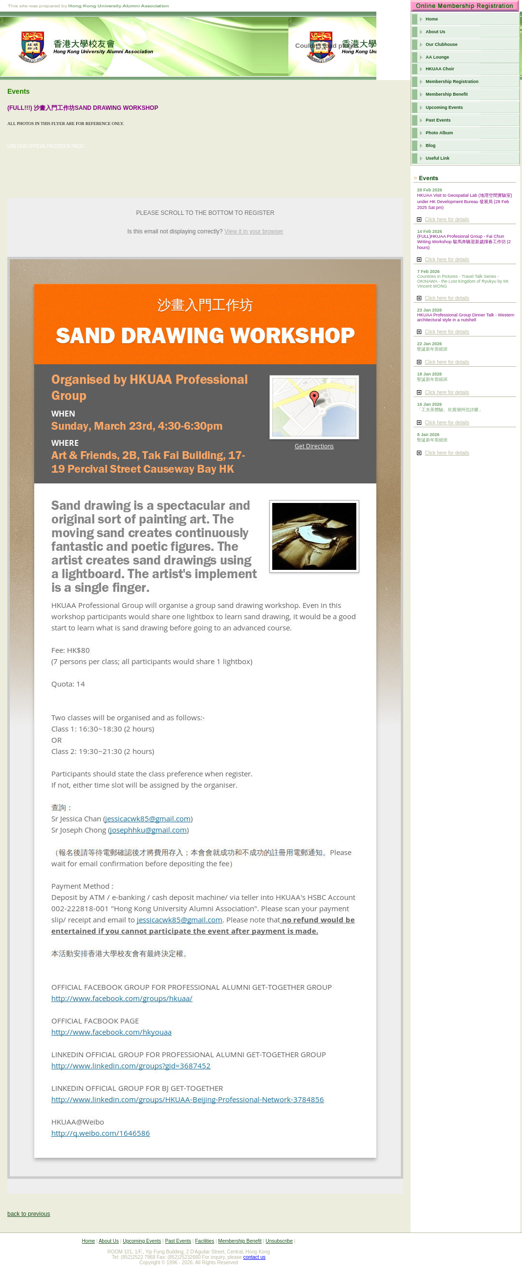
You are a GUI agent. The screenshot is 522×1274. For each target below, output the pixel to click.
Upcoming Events (444, 107)
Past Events (438, 120)
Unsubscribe (279, 1241)
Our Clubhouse (441, 44)
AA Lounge (437, 57)
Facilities (204, 1241)
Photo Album (439, 132)
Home (432, 19)
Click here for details (447, 219)
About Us (435, 31)
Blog (430, 145)
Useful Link (438, 158)
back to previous (28, 1214)
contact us (254, 1257)
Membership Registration (452, 81)
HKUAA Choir (440, 68)
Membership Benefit (447, 94)
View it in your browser (253, 231)
